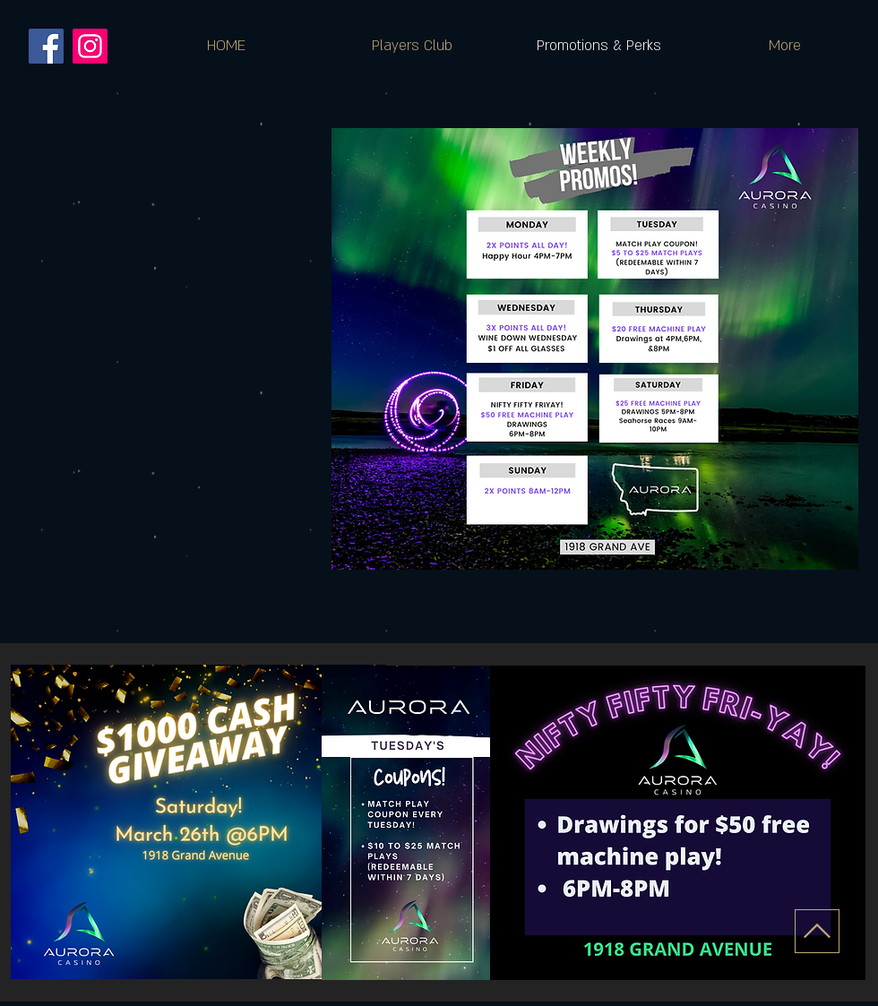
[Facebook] (46, 46)
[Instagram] (90, 46)
